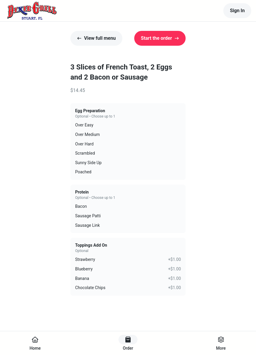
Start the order (160, 38)
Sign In (237, 10)
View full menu (96, 38)
